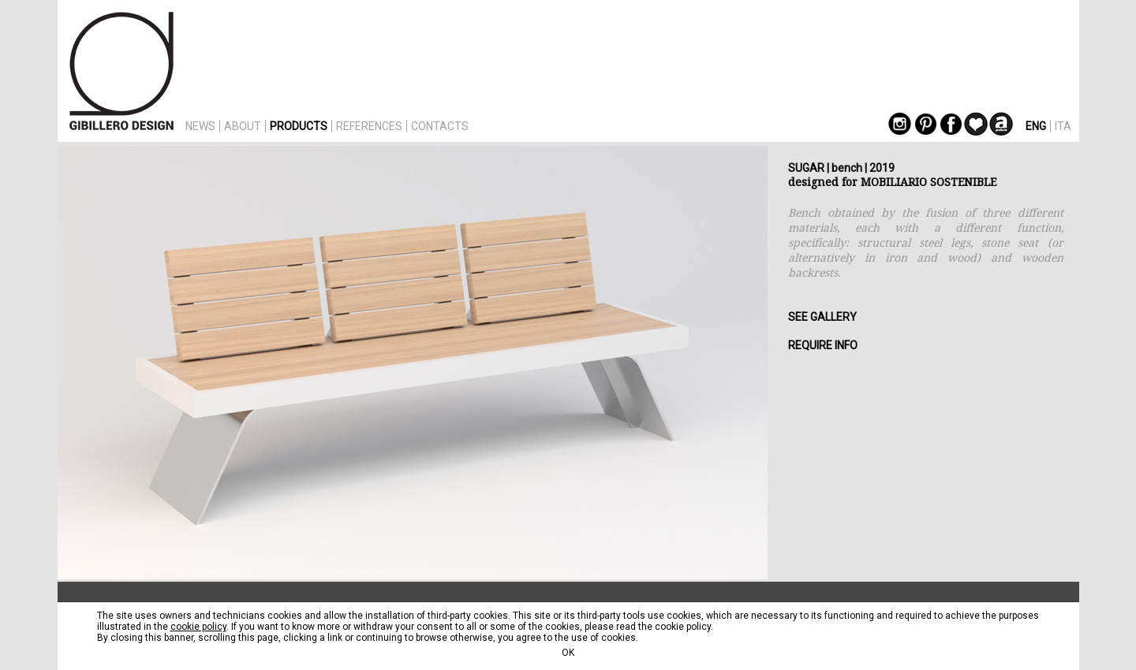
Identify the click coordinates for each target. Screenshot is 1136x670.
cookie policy (198, 626)
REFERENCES (369, 126)
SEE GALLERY (822, 317)
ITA (1063, 126)
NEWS (200, 126)
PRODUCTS (298, 126)
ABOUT (242, 126)
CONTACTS (440, 126)
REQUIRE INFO (823, 345)
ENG (1036, 126)
